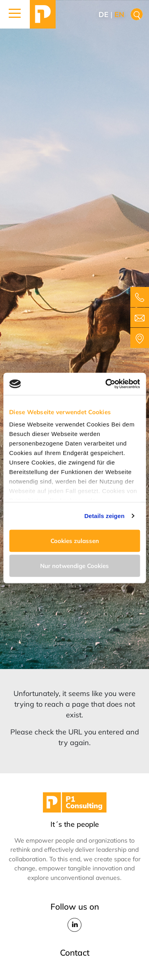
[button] (15, 14)
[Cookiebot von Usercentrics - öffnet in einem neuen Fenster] (106, 384)
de (103, 14)
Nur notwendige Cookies (74, 566)
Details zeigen (104, 515)
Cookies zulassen (74, 540)
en (119, 14)
